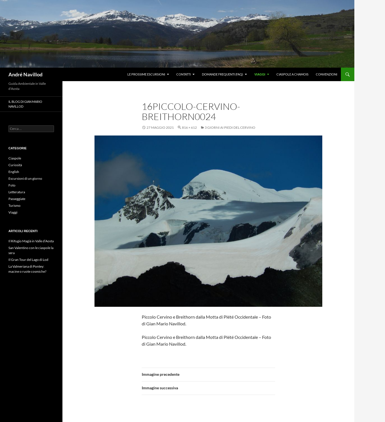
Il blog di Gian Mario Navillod (25, 104)
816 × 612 (189, 127)
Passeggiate (16, 199)
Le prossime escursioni (146, 74)
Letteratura (16, 192)
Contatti (183, 74)
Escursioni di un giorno (25, 178)
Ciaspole (14, 158)
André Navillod (25, 74)
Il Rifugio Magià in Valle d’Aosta (31, 241)
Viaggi (259, 74)
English (13, 172)
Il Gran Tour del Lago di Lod (28, 259)
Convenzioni (326, 74)
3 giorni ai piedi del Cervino (230, 127)
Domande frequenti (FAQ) (222, 74)
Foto (11, 185)
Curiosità (15, 165)
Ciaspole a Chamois (292, 74)
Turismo (14, 205)
